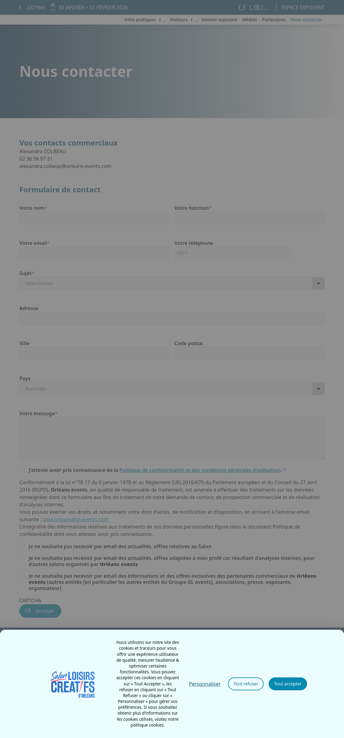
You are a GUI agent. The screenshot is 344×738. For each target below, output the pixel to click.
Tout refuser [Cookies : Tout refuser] (246, 684)
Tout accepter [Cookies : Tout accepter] (288, 684)
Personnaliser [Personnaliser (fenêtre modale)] (205, 683)
